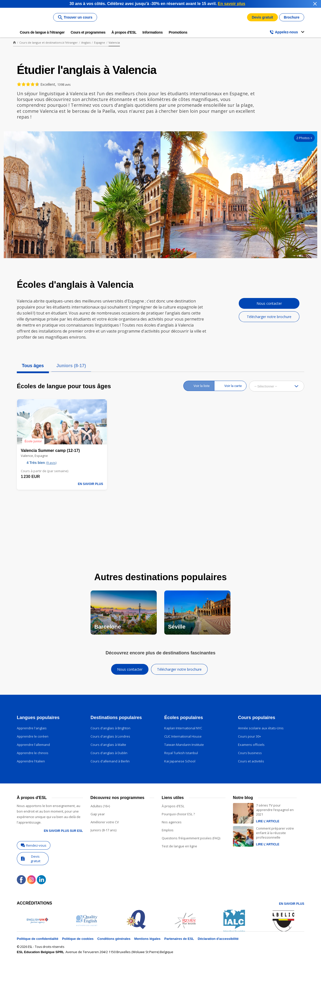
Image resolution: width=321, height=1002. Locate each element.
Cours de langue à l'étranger (42, 32)
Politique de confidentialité (37, 939)
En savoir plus (291, 904)
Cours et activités (251, 761)
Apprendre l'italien (31, 761)
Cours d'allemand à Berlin (110, 761)
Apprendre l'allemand (33, 744)
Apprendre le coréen (32, 736)
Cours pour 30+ (249, 736)
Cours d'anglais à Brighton (110, 728)
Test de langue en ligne (179, 846)
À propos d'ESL (124, 32)
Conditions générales (113, 939)
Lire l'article (267, 821)
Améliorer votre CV (105, 822)
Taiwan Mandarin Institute (184, 744)
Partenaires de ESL (179, 939)
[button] (299, 386)
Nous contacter (269, 303)
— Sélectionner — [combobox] (265, 386)
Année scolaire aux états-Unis (261, 728)
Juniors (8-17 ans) (103, 830)
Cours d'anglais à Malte (108, 744)
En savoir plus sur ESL (63, 831)
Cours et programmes (88, 32)
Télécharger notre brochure (269, 316)
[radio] (198, 386)
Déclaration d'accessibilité (218, 939)
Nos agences (172, 822)
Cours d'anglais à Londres (110, 736)
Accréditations (34, 903)
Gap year (98, 814)
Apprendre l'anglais (32, 728)
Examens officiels (251, 744)
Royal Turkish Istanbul (181, 753)
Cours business (250, 753)
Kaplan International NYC (183, 728)
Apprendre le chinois (32, 753)
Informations (152, 32)
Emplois (168, 830)
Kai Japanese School (179, 761)
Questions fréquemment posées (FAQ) (191, 838)
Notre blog (243, 797)
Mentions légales (147, 939)
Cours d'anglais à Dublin (109, 753)
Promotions (178, 32)
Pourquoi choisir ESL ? (178, 814)
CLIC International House (183, 736)
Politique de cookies (78, 939)
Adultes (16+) (100, 806)
